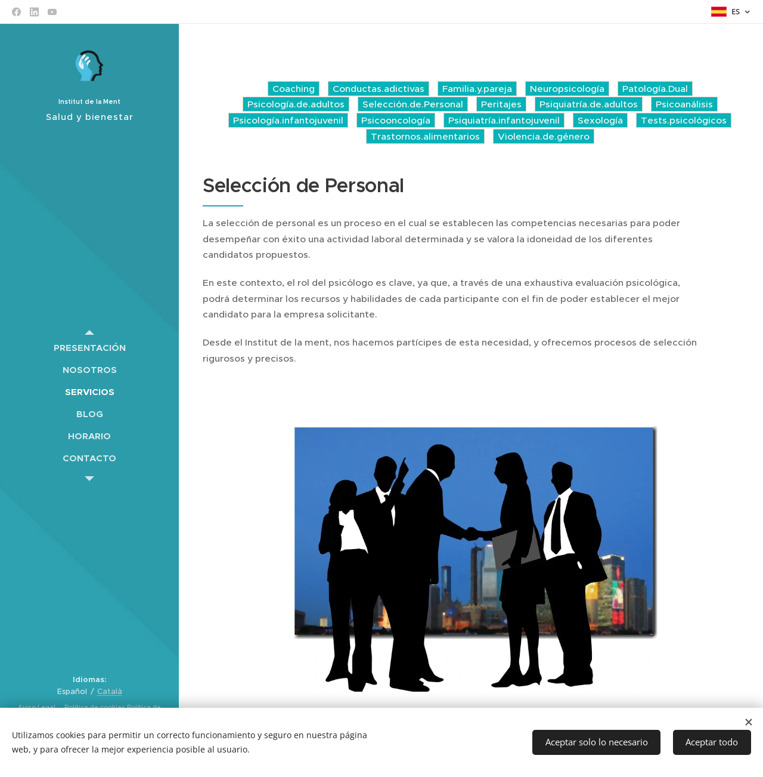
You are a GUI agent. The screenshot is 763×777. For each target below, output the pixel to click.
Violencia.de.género (544, 136)
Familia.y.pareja (477, 88)
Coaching (293, 88)
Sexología (600, 120)
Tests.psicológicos (684, 120)
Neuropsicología (567, 88)
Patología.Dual (655, 88)
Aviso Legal (37, 707)
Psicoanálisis (684, 104)
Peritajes (501, 104)
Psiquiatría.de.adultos (588, 104)
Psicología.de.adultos (296, 104)
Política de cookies (94, 707)
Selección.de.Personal (412, 104)
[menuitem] (89, 347)
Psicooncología (395, 120)
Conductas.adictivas (378, 88)
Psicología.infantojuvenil (288, 120)
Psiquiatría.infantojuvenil (504, 120)
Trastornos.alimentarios (425, 136)
